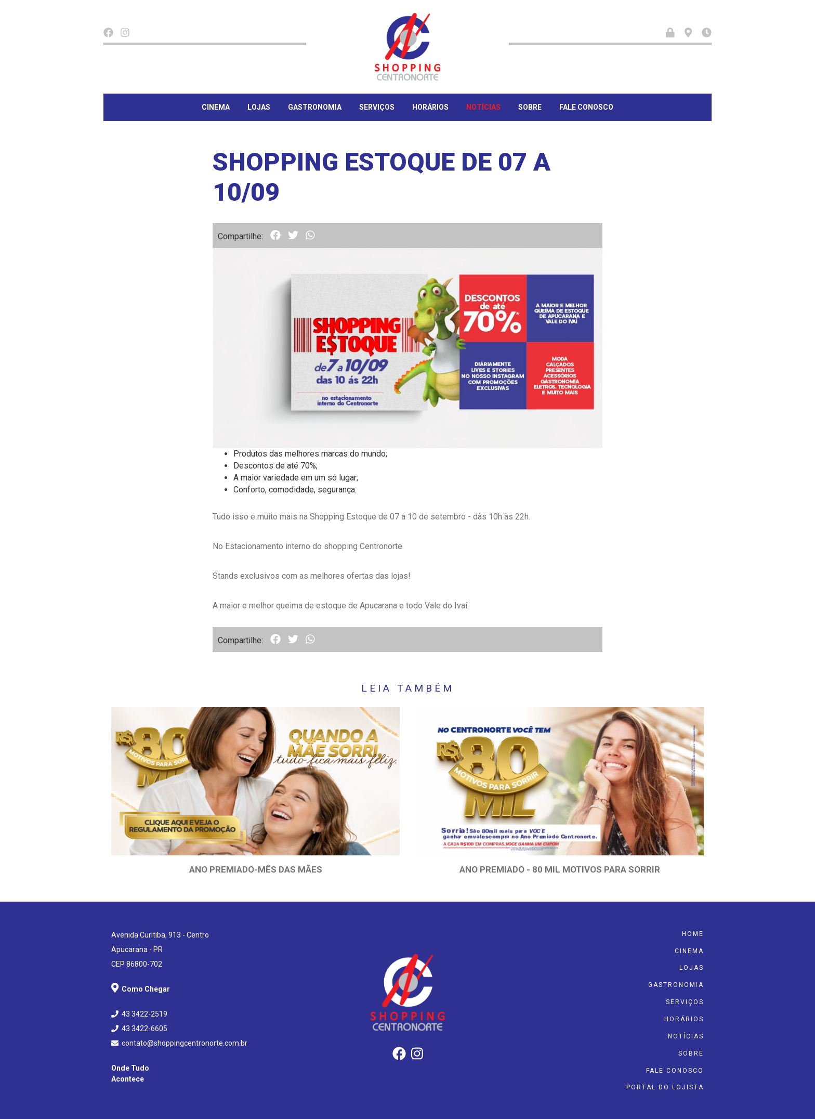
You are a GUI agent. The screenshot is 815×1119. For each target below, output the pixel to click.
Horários (430, 107)
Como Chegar (140, 989)
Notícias (483, 107)
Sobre (530, 107)
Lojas (258, 107)
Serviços (377, 107)
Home (693, 934)
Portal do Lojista (665, 1087)
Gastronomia (314, 107)
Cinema (216, 107)
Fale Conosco (586, 107)
